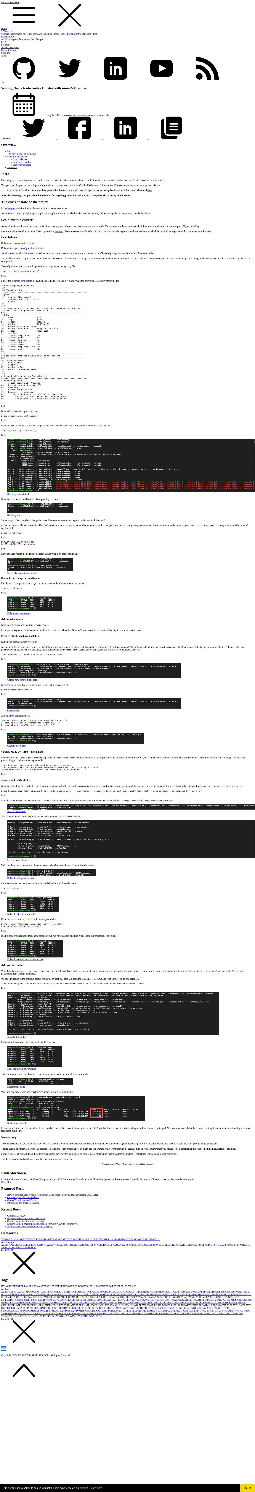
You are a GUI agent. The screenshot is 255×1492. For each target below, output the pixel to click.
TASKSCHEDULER (113, 1343)
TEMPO (166, 1343)
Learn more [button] (96, 1488)
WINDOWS (63, 1348)
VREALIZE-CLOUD (207, 1345)
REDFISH (53, 1340)
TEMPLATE (154, 1343)
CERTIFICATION (103, 1271)
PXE (249, 1337)
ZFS (99, 1348)
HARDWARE (190, 1329)
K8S (5, 1318)
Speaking (5, 53)
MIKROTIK (224, 1332)
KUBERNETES (26, 1271)
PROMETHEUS (190, 1337)
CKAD (60, 1326)
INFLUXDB (8, 1332)
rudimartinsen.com (127, 14)
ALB (5, 1324)
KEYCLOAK (60, 1332)
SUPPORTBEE (31, 1343)
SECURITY (166, 1340)
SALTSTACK (129, 1340)
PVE (242, 1337)
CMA (93, 1326)
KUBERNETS (104, 1277)
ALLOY (45, 1324)
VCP (52, 1345)
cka (108, 115)
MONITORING (22, 1334)
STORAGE (228, 1340)
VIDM (110, 1345)
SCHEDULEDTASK (148, 1340)
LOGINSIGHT (148, 1332)
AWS (177, 1324)
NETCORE (119, 1277)
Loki (33, 39)
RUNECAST (193, 1277)
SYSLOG (54, 1343)
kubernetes (90, 115)
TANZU (78, 1271)
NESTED (73, 1334)
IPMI (34, 1332)
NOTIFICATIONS (125, 1334)
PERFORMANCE (47, 1271)
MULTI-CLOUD (41, 1334)
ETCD (247, 1326)
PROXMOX (152, 1271)
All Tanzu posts (30, 34)
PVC (236, 1337)
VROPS (238, 1345)
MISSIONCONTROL (242, 1332)
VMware (6, 31)
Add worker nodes (22, 164)
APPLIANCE (78, 1324)
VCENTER (104, 1318)
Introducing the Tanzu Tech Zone (23, 1235)
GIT (82, 1329)
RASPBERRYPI (25, 1340)
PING (135, 1337)
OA (165, 1334)
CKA (3, 42)
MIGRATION (209, 1332)
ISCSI (42, 1332)
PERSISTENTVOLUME (92, 1337)
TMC (218, 1343)
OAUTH (173, 1334)
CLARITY (71, 1326)
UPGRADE (228, 1343)
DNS (183, 1326)
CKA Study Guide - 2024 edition (23, 1229)
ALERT (13, 1324)
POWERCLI (120, 1318)
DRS (201, 1326)
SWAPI (44, 1343)
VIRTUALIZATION (125, 1345)
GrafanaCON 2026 (16, 1248)
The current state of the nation (21, 154)
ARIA (5, 1277)
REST (94, 1340)
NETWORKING (100, 1334)
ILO (224, 1329)
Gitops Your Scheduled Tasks (21, 1232)
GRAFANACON (156, 1329)
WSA (92, 1348)
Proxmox (6, 44)
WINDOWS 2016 (79, 1348)
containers (101, 115)
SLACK (178, 1340)
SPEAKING (137, 1271)
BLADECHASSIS (212, 1324)
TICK (184, 1343)
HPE (88, 1271)
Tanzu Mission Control (70, 34)
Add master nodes (22, 162)
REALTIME (40, 1340)
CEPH (23, 1326)
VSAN (20, 1279)
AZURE (186, 1324)
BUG (4, 1326)
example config (19, 281)
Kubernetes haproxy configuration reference (22, 248)
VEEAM (77, 1345)
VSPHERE (30, 1279)
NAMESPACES (59, 1334)
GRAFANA (121, 1271)
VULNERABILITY (45, 1348)
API (67, 1324)
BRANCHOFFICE (240, 1324)
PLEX (143, 1337)
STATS (217, 1340)
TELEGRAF (139, 1343)
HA (167, 1329)
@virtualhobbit (47, 1186)
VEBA (68, 1345)
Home (4, 28)
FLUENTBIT (58, 1329)
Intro (9, 151)
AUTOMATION (158, 1324)
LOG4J (122, 1332)
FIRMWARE (44, 1329)
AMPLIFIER (57, 1324)
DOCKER (192, 1326)
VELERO (87, 1345)
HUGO (217, 1329)
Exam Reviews (8, 50)
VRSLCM (7, 1348)
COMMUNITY (105, 1326)
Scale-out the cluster (17, 156)
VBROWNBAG (10, 1345)
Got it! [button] (247, 1488)
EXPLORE (16, 1329)
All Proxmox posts (10, 47)
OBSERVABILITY (189, 1334)
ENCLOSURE (213, 1326)
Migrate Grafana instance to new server (26, 1250)
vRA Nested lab (89, 34)
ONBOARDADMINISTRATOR (216, 1334)
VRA (132, 1318)
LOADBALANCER (107, 1332)
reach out (28, 1191)
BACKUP (196, 1324)
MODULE (7, 1334)
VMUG (231, 1277)
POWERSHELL (162, 1277)
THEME (176, 1343)
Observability (8, 36)
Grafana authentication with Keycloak (25, 1253)
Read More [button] (6, 1214)
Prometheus (24, 39)
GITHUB (90, 1329)
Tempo (39, 39)
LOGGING (133, 1332)
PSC (230, 1337)
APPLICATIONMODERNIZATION (104, 1324)
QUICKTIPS (8, 1340)
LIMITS (92, 1332)
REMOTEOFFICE (81, 1340)
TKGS (211, 1343)
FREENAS (72, 1329)
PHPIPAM (125, 1337)
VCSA (59, 1345)
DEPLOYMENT (170, 1326)
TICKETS (194, 1343)
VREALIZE (65, 1271)
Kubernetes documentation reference (19, 243)
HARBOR (64, 1277)
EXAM (5, 1329)
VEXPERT (99, 1345)
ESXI (224, 1326)
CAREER (13, 1326)
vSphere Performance (11, 34)
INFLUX (233, 1329)
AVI (11, 1277)
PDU (55, 1337)
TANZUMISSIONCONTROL (86, 1343)
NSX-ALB (148, 1334)
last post (25, 180)
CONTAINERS (122, 1326)
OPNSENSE (45, 1337)
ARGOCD (129, 1324)
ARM (146, 1324)
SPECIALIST (204, 1340)
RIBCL (102, 1340)
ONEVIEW (239, 1334)
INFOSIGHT (23, 1332)
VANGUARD (242, 1343)
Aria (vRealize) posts (48, 34)
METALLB (195, 1332)
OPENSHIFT (8, 1337)
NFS (112, 1334)
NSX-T (158, 1334)
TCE (128, 1343)
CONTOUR (138, 1326)
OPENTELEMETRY (27, 1337)
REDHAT (65, 1340)
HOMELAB (206, 1329)
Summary (12, 167)
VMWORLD (166, 1345)
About (4, 55)
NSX (128, 1277)
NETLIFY (85, 1334)
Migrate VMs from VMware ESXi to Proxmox (30, 1258)
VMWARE (9, 1271)
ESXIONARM (236, 1326)
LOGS (160, 1332)
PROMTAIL (206, 1337)
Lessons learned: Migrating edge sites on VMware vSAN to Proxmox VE (42, 1256)
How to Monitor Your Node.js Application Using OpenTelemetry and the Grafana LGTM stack (53, 1227)
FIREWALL (30, 1329)
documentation (124, 816)
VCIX (45, 1345)
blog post (74, 1186)
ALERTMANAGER (29, 1324)
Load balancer (20, 159)
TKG (203, 1343)
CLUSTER (83, 1326)
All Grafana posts (9, 39)
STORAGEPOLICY (12, 1343)
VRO (230, 1345)
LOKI (168, 1332)
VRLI (222, 1345)
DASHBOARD (153, 1326)
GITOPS (100, 1329)
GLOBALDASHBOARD (119, 1329)
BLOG (19, 1277)
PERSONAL (112, 1337)
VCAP (23, 1345)
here (149, 190)
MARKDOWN (180, 1332)
